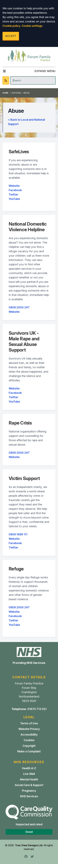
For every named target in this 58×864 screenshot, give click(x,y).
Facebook (15, 190)
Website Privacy (29, 729)
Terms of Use (29, 723)
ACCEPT (10, 36)
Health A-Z (29, 768)
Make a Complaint (29, 751)
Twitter (13, 194)
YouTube (14, 198)
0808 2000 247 (19, 307)
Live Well (29, 773)
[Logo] (29, 55)
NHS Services (29, 796)
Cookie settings (32, 25)
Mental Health (29, 779)
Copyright (29, 745)
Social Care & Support (29, 785)
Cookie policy (11, 25)
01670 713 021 (37, 709)
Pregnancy (29, 790)
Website (14, 185)
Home (5, 93)
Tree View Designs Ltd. (29, 845)
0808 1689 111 (18, 534)
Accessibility (29, 734)
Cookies (29, 740)
